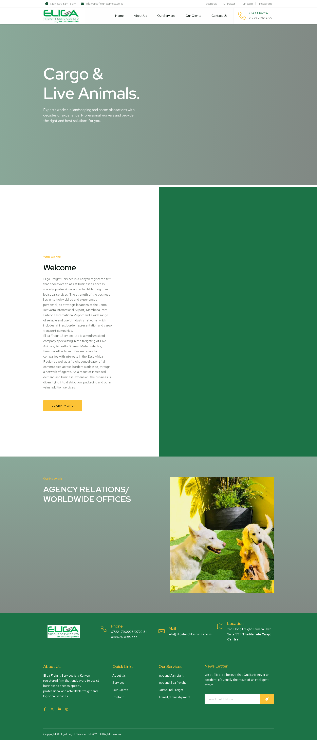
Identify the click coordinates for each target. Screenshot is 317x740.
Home (119, 16)
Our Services (166, 16)
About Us (140, 16)
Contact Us (219, 16)
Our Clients (193, 16)
